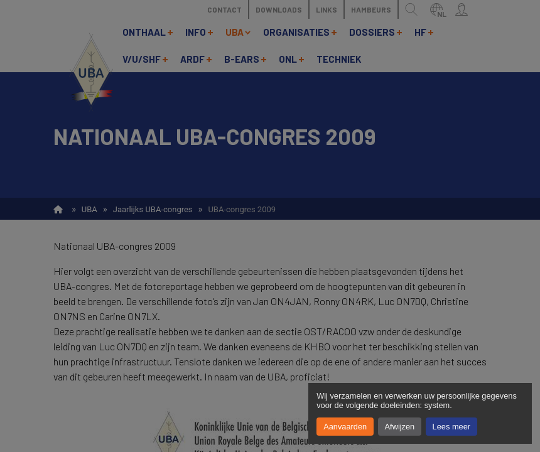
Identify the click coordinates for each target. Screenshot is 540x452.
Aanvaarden (345, 426)
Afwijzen (400, 426)
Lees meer (451, 426)
